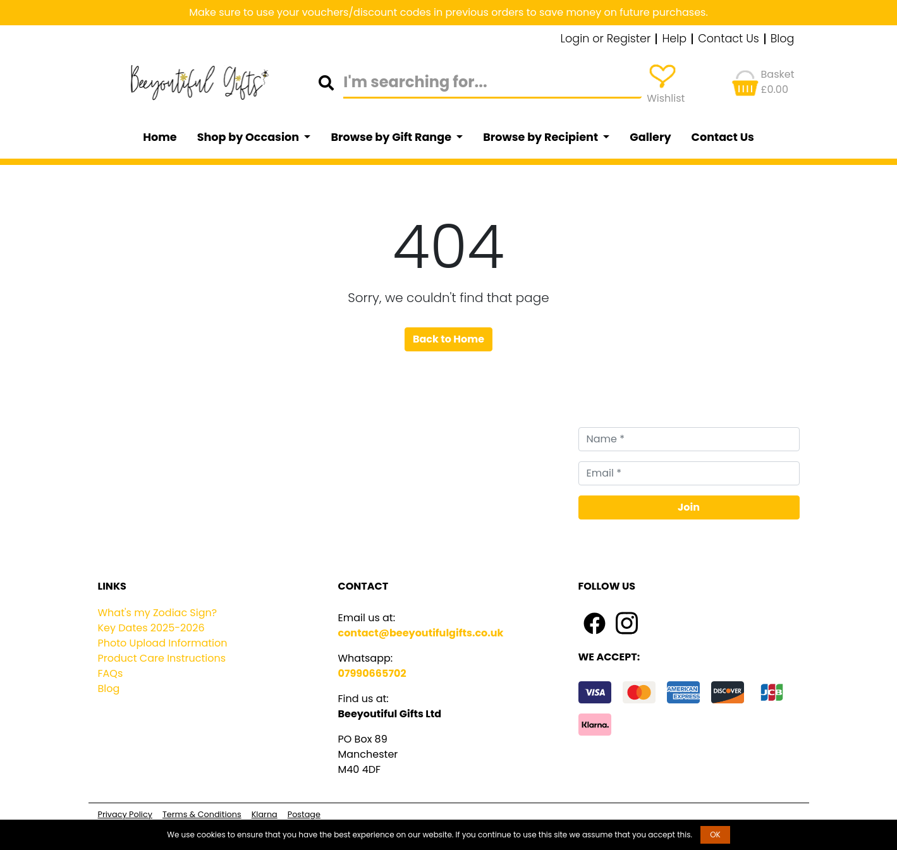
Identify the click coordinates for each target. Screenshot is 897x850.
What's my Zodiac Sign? (157, 612)
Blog (783, 39)
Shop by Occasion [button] (249, 137)
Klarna (265, 814)
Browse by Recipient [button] (542, 137)
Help (674, 39)
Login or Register (606, 39)
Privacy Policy (125, 814)
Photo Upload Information (163, 643)
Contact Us (728, 39)
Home (160, 137)
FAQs (110, 673)
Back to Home (448, 339)
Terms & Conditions (201, 814)
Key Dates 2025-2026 (151, 628)
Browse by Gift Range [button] (392, 137)
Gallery (650, 137)
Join (689, 507)
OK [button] (715, 834)
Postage (304, 814)
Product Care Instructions (162, 658)
